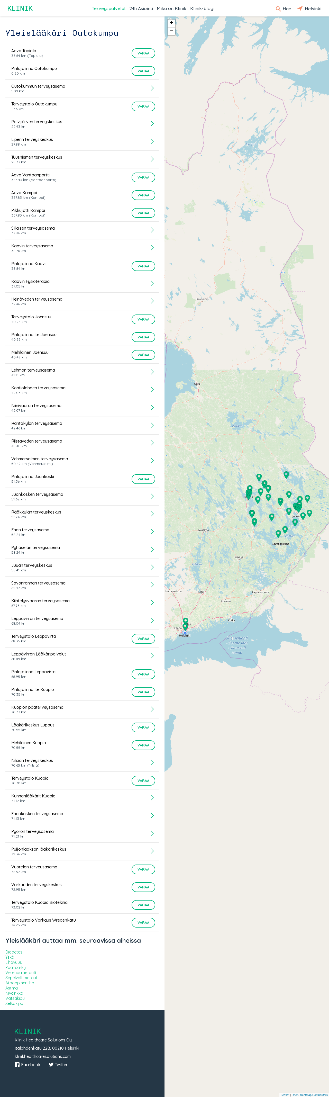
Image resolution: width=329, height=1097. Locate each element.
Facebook (27, 1064)
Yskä (9, 957)
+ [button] (171, 23)
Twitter (58, 1064)
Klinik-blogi (202, 8)
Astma (11, 988)
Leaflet (285, 1094)
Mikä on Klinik (171, 8)
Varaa (143, 53)
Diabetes (13, 952)
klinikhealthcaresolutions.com (43, 1056)
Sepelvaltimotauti (21, 977)
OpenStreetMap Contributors (309, 1094)
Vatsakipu (15, 998)
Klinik (20, 8)
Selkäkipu (14, 1003)
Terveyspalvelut (109, 8)
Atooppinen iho (19, 982)
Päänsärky (15, 967)
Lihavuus (13, 962)
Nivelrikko (14, 993)
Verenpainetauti (20, 972)
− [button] (171, 31)
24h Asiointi (141, 8)
